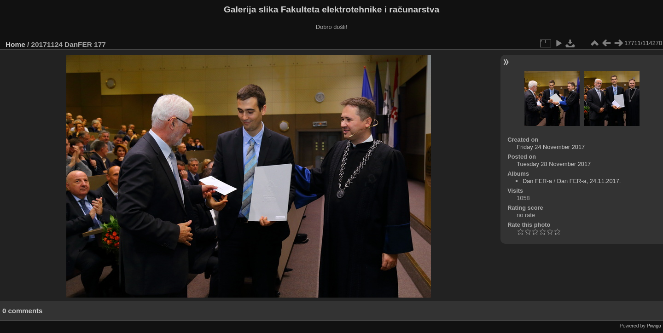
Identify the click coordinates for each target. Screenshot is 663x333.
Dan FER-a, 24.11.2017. (589, 181)
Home (15, 44)
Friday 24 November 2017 (551, 147)
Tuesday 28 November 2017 (554, 164)
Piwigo (654, 325)
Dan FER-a (537, 181)
